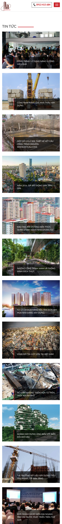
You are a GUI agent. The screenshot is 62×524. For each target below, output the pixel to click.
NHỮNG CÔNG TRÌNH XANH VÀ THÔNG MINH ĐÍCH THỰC (36, 270)
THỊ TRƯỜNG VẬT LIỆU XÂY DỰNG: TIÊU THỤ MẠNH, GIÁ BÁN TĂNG (36, 477)
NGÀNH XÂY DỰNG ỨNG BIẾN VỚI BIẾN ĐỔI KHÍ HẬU (36, 435)
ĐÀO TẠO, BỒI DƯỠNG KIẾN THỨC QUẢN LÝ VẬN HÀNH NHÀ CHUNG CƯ (35, 228)
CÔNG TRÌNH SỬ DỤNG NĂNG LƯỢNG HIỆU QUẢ (35, 62)
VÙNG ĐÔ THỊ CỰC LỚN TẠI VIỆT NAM (35, 354)
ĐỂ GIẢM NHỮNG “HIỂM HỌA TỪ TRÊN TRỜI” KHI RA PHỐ (36, 394)
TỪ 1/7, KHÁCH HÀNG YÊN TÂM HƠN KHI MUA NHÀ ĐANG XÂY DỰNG (37, 311)
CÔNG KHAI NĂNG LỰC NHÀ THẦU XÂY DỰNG (36, 104)
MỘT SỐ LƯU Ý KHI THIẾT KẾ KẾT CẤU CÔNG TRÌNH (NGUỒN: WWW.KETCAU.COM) (35, 144)
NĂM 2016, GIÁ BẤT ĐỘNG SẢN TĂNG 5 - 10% (36, 187)
